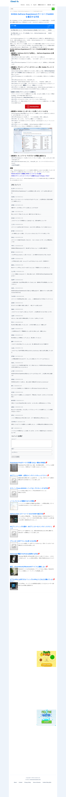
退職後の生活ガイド (42, 4)
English (34, 4)
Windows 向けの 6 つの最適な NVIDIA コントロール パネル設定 (26, 173)
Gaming (27, 4)
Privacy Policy (27, 782)
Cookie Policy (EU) (47, 782)
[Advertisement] (46, 629)
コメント (13, 439)
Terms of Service (37, 782)
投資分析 (49, 4)
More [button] (53, 4)
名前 (12, 448)
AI (31, 4)
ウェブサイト (14, 452)
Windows (23, 4)
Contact (20, 782)
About (15, 782)
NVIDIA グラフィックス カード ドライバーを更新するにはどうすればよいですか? (30, 175)
